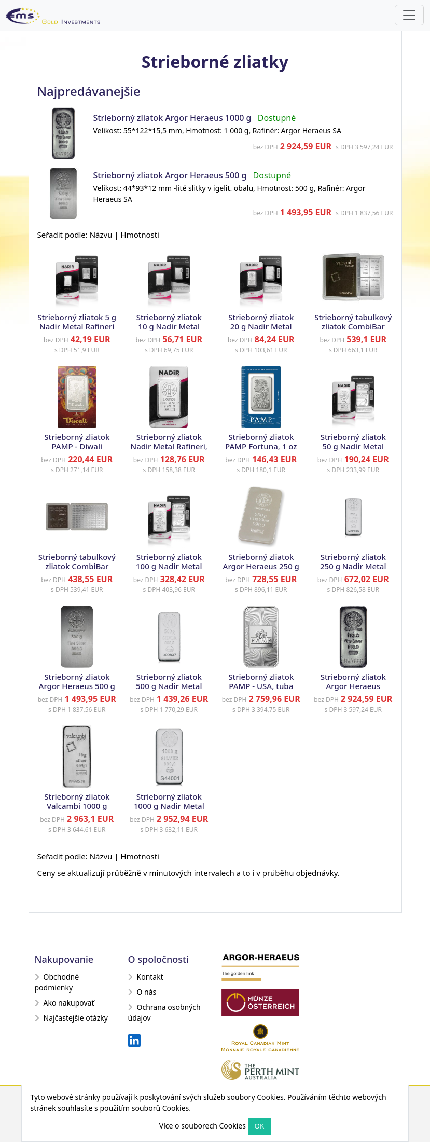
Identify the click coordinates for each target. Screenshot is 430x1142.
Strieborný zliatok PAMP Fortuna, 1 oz (261, 441)
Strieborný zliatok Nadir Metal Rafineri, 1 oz (169, 446)
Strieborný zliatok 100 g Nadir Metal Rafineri (169, 566)
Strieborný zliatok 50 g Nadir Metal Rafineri (353, 446)
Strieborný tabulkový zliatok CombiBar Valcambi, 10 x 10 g (353, 326)
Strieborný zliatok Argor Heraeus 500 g (171, 175)
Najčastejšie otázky (71, 1018)
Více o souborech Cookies (202, 1126)
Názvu (101, 234)
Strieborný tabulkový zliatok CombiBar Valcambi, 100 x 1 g (77, 566)
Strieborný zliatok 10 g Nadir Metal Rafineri (169, 326)
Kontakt (145, 977)
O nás (142, 992)
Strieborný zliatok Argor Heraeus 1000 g (172, 117)
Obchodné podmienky (57, 982)
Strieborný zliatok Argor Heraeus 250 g (261, 561)
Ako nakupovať (64, 1003)
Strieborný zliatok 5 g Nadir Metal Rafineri (76, 322)
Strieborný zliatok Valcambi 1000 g (76, 801)
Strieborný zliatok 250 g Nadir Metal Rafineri (353, 566)
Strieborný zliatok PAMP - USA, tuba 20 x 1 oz (261, 685)
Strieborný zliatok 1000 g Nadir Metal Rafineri (169, 805)
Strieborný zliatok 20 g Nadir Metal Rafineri (261, 326)
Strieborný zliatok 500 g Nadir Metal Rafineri (169, 685)
